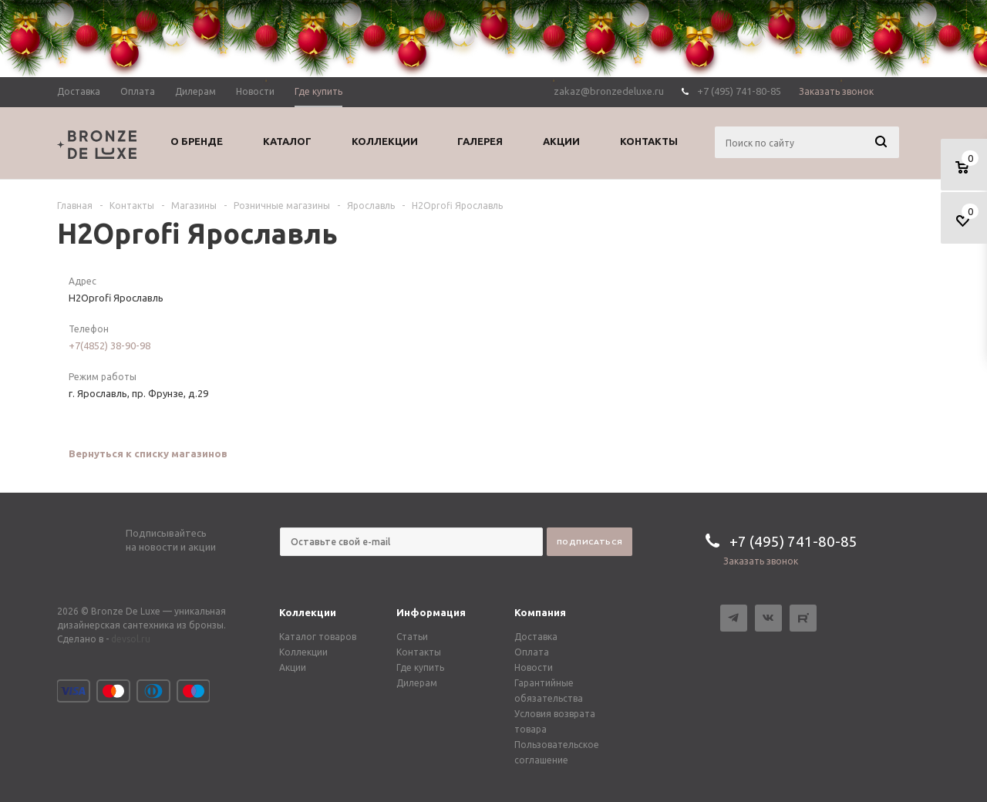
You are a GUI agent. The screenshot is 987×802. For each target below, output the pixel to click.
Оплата (531, 652)
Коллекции (307, 612)
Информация (431, 612)
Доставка (536, 637)
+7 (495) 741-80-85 (739, 91)
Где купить (420, 667)
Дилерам (416, 683)
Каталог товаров (317, 637)
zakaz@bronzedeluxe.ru (609, 91)
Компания (540, 612)
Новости (533, 667)
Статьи (412, 637)
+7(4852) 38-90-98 (109, 345)
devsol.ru (130, 639)
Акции (292, 667)
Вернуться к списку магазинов (148, 453)
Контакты (418, 652)
